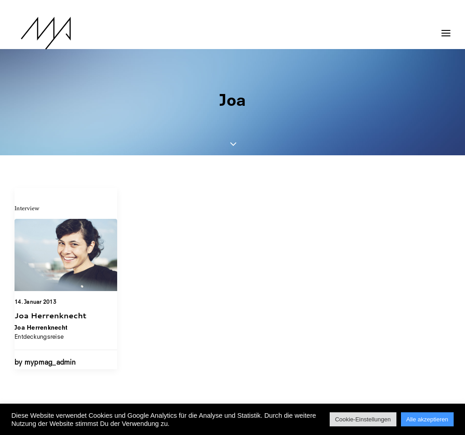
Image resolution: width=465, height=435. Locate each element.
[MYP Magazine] (39, 33)
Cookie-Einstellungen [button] (363, 419)
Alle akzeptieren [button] (427, 419)
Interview (27, 208)
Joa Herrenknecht (50, 315)
